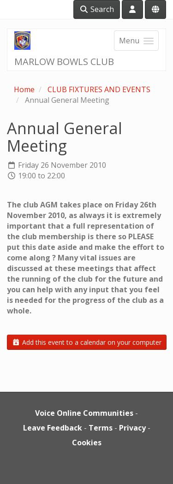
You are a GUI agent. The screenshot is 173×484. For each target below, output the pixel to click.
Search (96, 9)
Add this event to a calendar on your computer (86, 342)
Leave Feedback (52, 428)
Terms (101, 428)
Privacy (132, 428)
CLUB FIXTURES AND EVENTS (99, 89)
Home (24, 89)
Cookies (86, 442)
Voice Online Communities (84, 413)
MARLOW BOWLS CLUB (64, 61)
